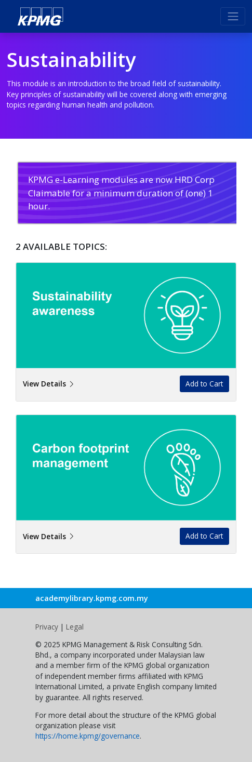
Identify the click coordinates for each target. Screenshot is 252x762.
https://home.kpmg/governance (87, 736)
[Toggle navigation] (232, 16)
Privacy (47, 627)
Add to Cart (204, 384)
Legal (75, 627)
